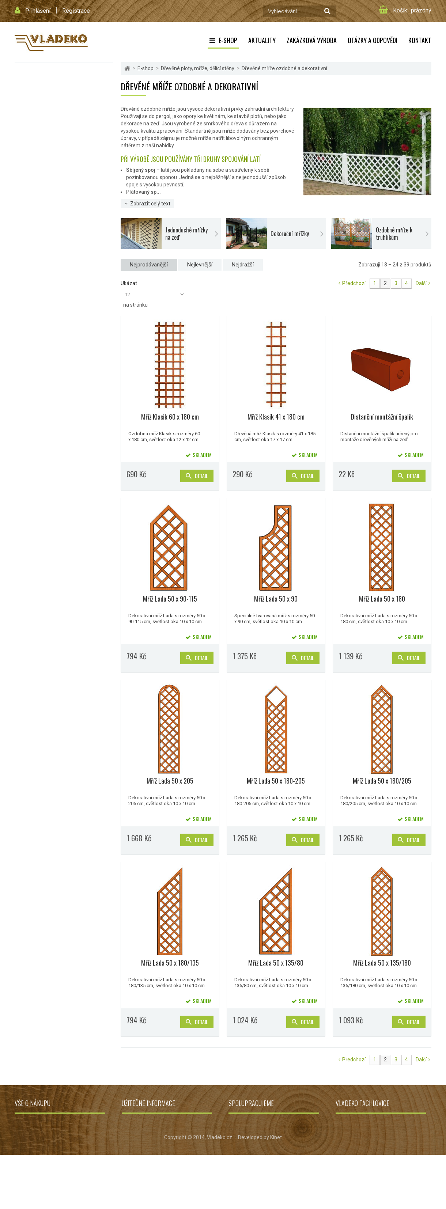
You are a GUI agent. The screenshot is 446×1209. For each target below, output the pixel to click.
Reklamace (135, 1153)
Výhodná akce (33, 402)
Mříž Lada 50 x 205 (170, 781)
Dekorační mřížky (45, 200)
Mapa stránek (30, 1164)
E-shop (228, 40)
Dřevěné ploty (37, 156)
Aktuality (262, 40)
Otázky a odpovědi (372, 40)
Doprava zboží (31, 1133)
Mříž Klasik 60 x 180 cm (170, 417)
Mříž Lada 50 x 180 (382, 599)
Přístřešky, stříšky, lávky (43, 323)
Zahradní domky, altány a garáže (52, 124)
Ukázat (129, 283)
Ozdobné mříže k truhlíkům (55, 210)
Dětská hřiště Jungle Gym (257, 1133)
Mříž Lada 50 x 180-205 (276, 781)
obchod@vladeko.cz (368, 1162)
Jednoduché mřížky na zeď (55, 190)
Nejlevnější (199, 264)
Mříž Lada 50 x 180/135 (170, 963)
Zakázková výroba (312, 40)
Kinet (276, 1191)
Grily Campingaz (247, 1153)
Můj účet (24, 1153)
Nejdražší (243, 264)
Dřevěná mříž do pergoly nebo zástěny (62, 167)
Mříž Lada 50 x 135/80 (275, 963)
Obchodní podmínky (37, 1123)
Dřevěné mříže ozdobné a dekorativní (61, 178)
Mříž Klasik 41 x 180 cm (276, 417)
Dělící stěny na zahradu (47, 223)
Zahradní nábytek (36, 252)
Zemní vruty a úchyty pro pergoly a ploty (64, 234)
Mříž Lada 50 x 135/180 (382, 963)
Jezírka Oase (243, 1164)
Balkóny (26, 269)
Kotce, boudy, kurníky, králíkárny (52, 287)
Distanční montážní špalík (382, 417)
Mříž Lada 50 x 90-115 (170, 599)
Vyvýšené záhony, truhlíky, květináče (56, 305)
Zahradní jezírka (247, 1143)
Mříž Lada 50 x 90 (276, 599)
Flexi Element (31, 70)
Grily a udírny (243, 1123)
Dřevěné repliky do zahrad (45, 359)
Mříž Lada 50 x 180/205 (382, 781)
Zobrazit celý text (150, 203)
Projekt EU (133, 1164)
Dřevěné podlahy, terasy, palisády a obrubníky (54, 381)
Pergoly (26, 88)
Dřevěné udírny (33, 341)
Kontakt (419, 40)
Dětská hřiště (32, 106)
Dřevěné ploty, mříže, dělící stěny (52, 142)
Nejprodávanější (149, 264)
